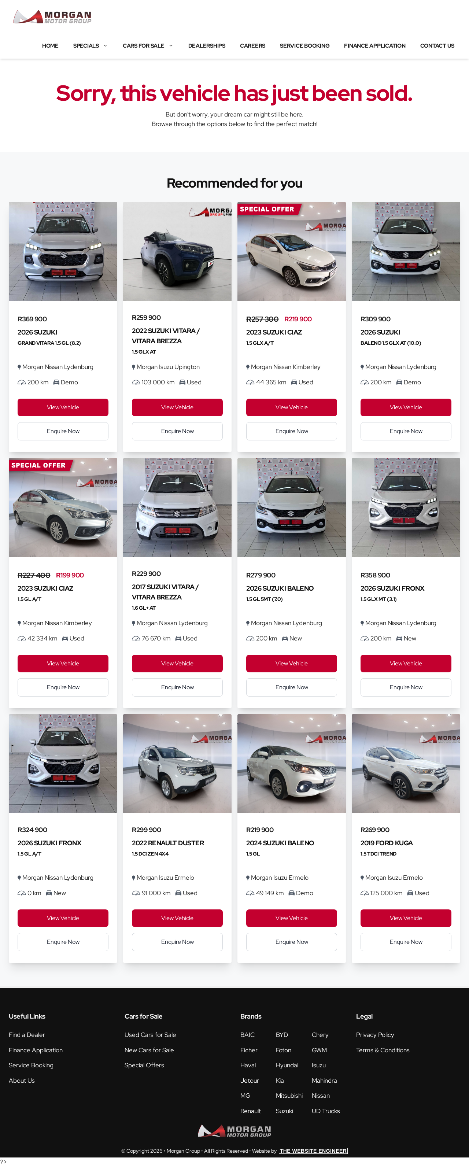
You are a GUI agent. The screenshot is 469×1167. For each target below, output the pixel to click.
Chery (320, 1035)
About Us (22, 1080)
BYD (282, 1035)
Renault (250, 1111)
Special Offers (144, 1065)
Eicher (249, 1050)
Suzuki (284, 1111)
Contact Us (437, 45)
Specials (94, 46)
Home (50, 45)
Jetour (249, 1080)
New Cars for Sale (149, 1050)
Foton (283, 1050)
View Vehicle (63, 407)
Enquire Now (63, 431)
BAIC (247, 1035)
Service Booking (304, 45)
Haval (248, 1065)
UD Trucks (326, 1111)
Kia (280, 1080)
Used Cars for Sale (150, 1035)
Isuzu (319, 1065)
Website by (300, 1151)
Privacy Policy (375, 1035)
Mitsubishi (289, 1096)
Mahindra (324, 1080)
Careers (252, 45)
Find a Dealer (27, 1035)
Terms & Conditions (383, 1050)
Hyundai (287, 1065)
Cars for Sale (152, 46)
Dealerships (206, 45)
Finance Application (374, 45)
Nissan (321, 1096)
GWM (319, 1050)
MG (245, 1096)
